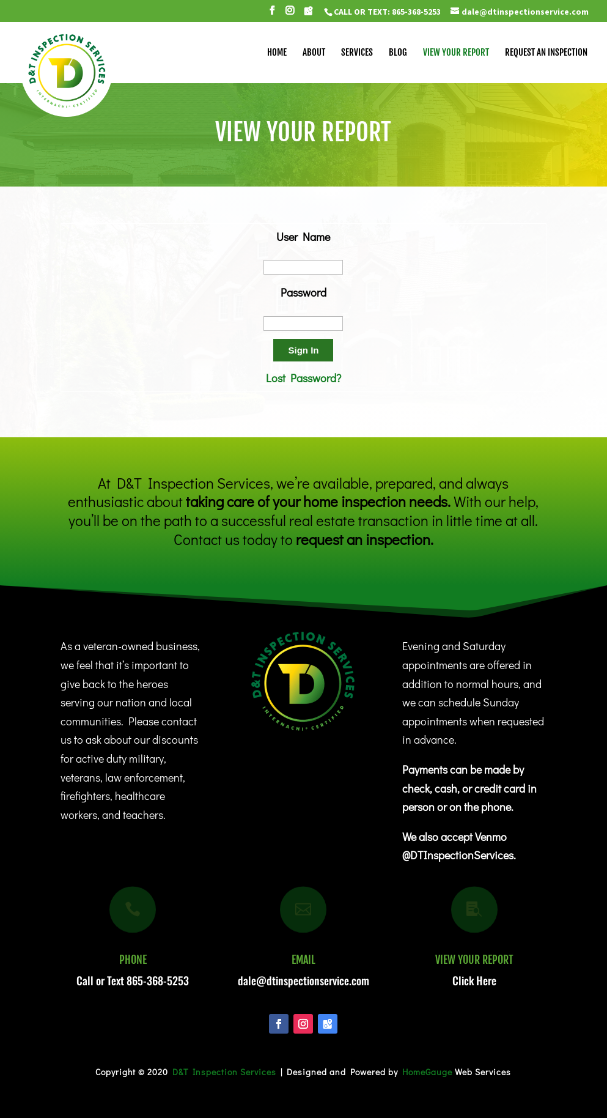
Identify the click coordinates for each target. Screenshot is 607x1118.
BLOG (398, 53)
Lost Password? (303, 378)
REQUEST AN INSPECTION (546, 53)
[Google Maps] (308, 14)
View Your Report (474, 959)
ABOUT (314, 53)
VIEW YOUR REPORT (456, 53)
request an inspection (363, 539)
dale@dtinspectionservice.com (303, 980)
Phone (133, 959)
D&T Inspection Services (224, 1072)
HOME (277, 53)
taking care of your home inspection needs (316, 501)
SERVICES (357, 53)
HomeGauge (427, 1072)
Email (303, 959)
